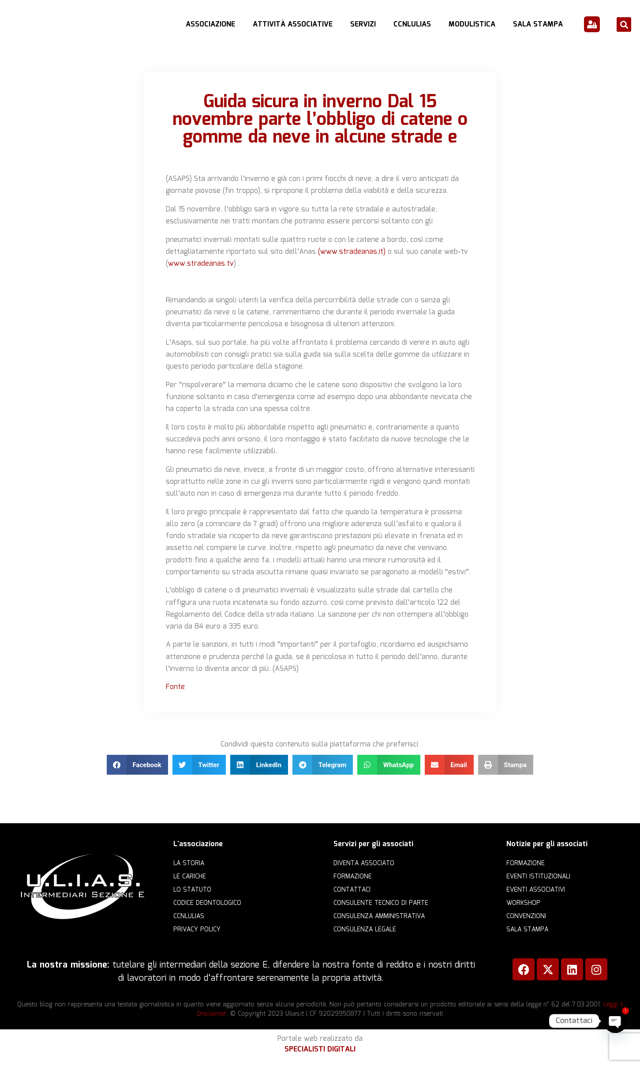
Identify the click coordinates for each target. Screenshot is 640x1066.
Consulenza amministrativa (379, 916)
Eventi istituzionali (538, 876)
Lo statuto (192, 890)
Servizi (363, 24)
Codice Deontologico (207, 903)
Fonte (175, 687)
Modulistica (472, 24)
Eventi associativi (535, 890)
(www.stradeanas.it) (351, 251)
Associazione (210, 24)
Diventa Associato (363, 863)
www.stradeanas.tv (201, 263)
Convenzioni (526, 916)
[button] (624, 24)
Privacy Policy (197, 929)
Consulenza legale (364, 929)
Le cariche (189, 876)
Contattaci (352, 890)
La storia (188, 863)
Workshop (523, 903)
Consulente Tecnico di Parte (380, 903)
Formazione (352, 876)
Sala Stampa (538, 24)
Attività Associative (293, 24)
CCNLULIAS (412, 24)
